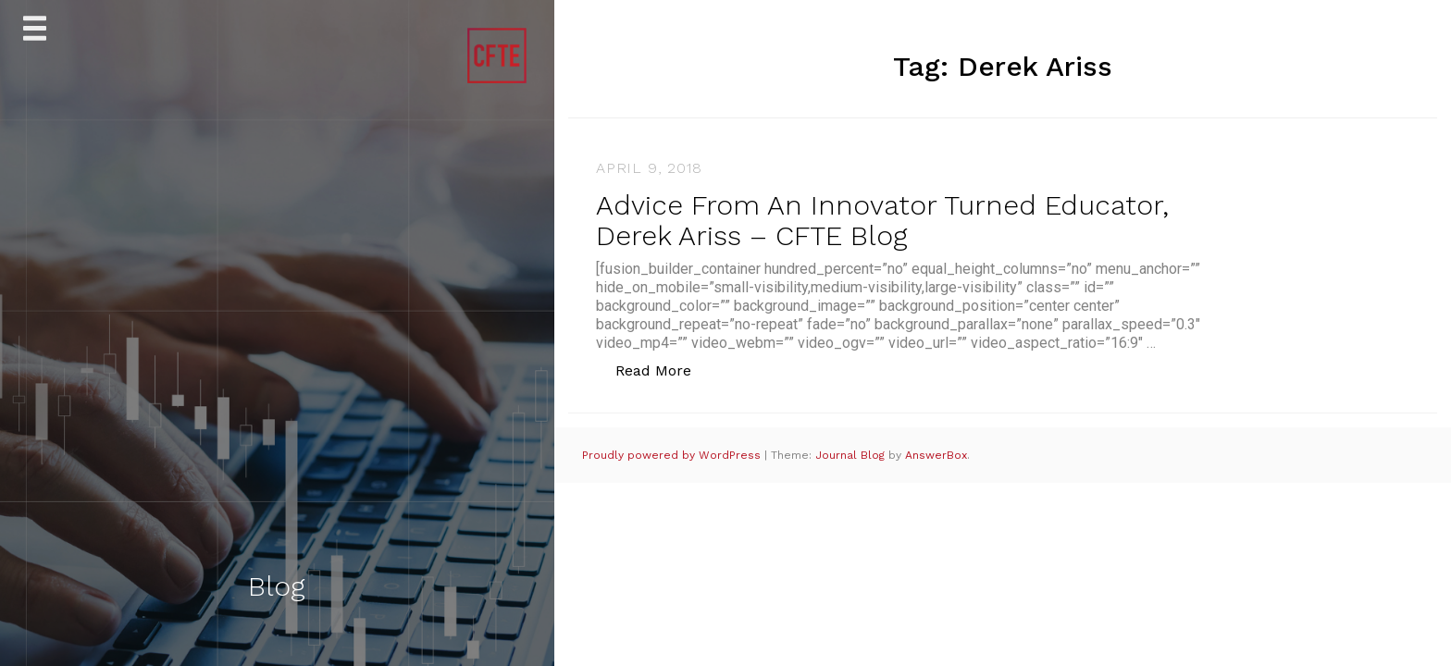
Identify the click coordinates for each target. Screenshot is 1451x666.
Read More (663, 369)
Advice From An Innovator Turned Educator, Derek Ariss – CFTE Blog (882, 220)
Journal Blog (851, 455)
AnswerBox (936, 455)
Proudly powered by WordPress (673, 455)
